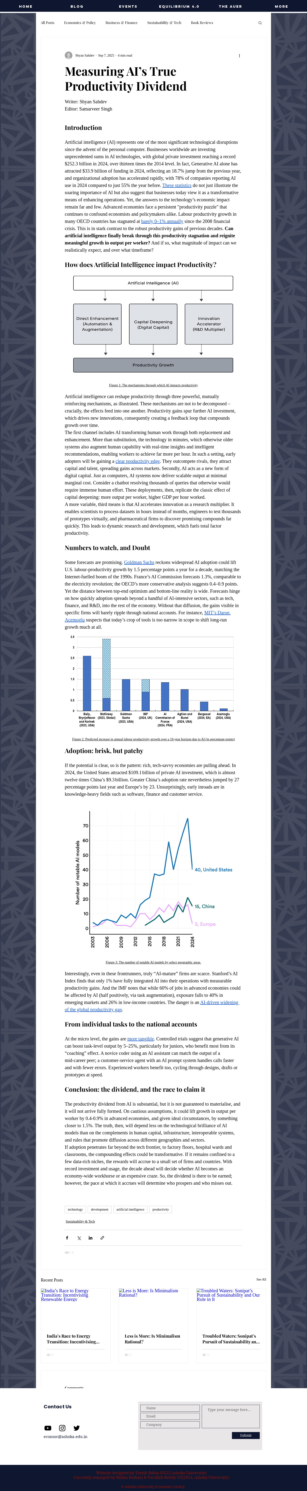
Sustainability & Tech (164, 22)
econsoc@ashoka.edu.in (65, 1436)
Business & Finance (122, 22)
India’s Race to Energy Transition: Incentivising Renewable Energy (71, 1339)
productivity (161, 1209)
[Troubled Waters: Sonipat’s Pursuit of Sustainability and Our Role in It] (231, 1307)
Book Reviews (202, 22)
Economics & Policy (80, 22)
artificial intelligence (130, 1209)
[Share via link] (102, 1238)
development (99, 1209)
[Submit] (246, 1435)
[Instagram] (62, 1428)
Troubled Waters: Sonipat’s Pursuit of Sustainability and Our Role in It (230, 1339)
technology (75, 1209)
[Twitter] (76, 1428)
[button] (128, 6)
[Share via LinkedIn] (90, 1238)
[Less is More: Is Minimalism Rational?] (153, 1307)
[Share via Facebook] (67, 1238)
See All (261, 1279)
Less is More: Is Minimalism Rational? (152, 1339)
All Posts (47, 22)
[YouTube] (48, 1428)
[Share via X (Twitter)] (79, 1238)
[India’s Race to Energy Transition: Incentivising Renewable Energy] (75, 1307)
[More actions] (239, 55)
